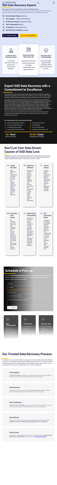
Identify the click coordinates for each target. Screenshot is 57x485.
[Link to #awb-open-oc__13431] (54, 3)
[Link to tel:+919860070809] (39, 3)
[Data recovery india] (15, 3)
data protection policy (40, 436)
